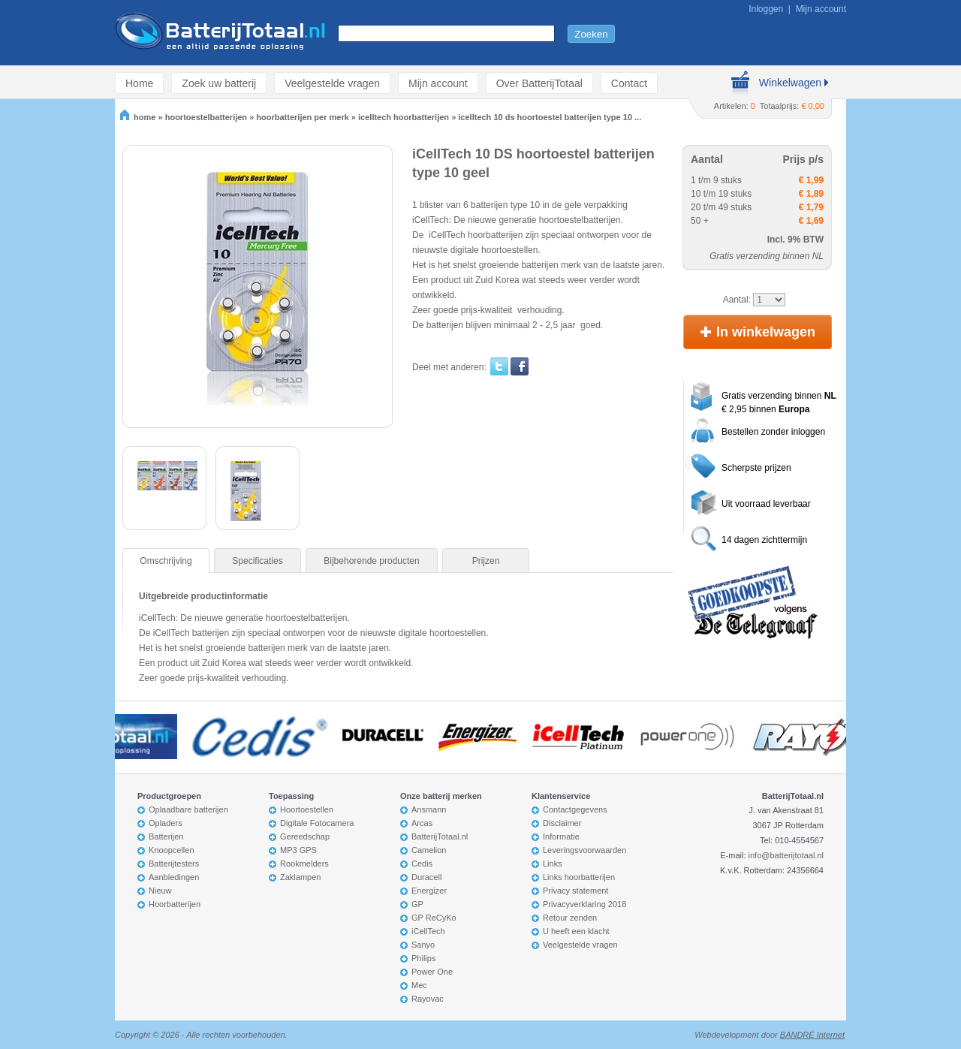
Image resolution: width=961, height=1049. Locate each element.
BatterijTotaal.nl (439, 836)
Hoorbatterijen (174, 904)
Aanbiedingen (174, 877)
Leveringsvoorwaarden (584, 850)
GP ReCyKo (433, 917)
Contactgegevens (575, 809)
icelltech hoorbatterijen (403, 117)
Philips (423, 958)
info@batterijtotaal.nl (786, 855)
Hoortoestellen (306, 809)
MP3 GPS (298, 850)
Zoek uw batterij (219, 83)
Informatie (561, 836)
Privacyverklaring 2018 (584, 904)
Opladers (165, 822)
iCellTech (428, 931)
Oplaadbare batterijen (188, 809)
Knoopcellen (171, 850)
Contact (629, 83)
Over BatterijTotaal (539, 83)
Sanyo (423, 944)
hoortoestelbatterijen (206, 117)
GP (417, 904)
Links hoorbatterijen (579, 877)
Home (139, 83)
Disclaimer (562, 822)
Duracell (426, 877)
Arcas (421, 822)
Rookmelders (304, 863)
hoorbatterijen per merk (302, 117)
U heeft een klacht (576, 931)
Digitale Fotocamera (317, 822)
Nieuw (160, 890)
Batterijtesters (174, 863)
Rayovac (427, 998)
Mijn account (821, 9)
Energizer (429, 890)
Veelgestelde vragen (332, 83)
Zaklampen (300, 877)
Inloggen (766, 9)
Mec (419, 985)
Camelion (428, 850)
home (137, 117)
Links (552, 863)
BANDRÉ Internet (812, 1034)
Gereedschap (305, 836)
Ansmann (428, 809)
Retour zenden (570, 917)
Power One (432, 971)
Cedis (421, 863)
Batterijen (166, 836)
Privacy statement (575, 890)
